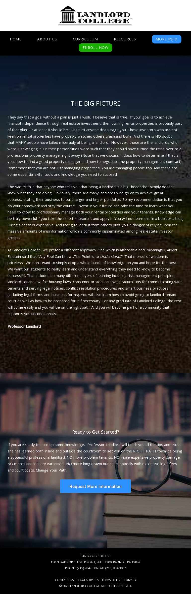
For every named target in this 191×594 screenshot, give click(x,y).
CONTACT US (64, 580)
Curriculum (85, 39)
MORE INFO (167, 39)
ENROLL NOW (95, 47)
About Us (47, 39)
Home (15, 39)
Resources (125, 39)
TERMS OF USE (111, 580)
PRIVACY (130, 580)
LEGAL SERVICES (87, 580)
